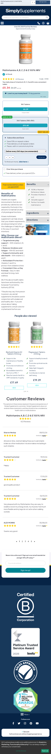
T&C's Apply (43, 96)
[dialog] (25, 747)
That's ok (45, 751)
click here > (24, 162)
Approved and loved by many (25, 28)
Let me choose (21, 751)
